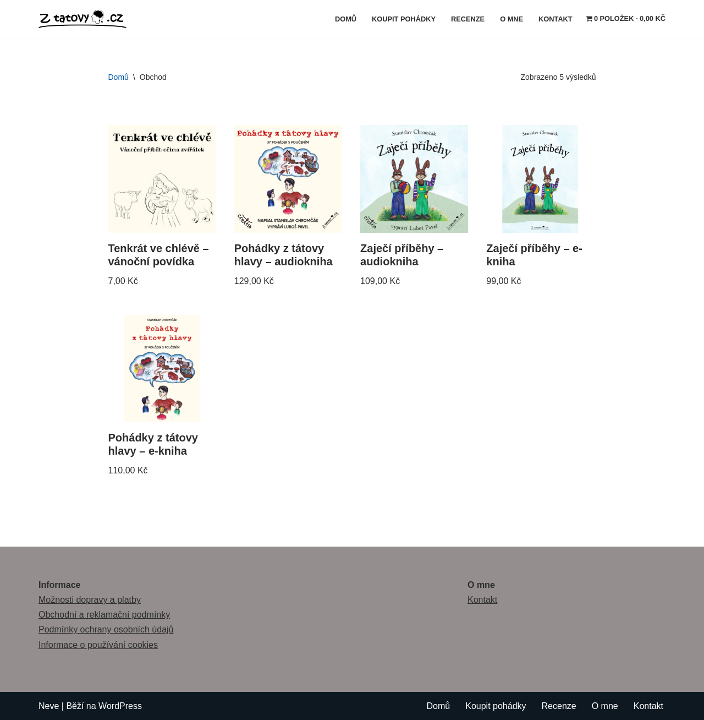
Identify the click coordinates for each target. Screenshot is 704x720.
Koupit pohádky (404, 19)
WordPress (120, 706)
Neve (48, 706)
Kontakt (555, 19)
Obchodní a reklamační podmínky (104, 614)
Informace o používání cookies (98, 645)
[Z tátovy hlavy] (85, 19)
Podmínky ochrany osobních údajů (105, 629)
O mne (511, 19)
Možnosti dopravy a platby (89, 599)
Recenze (468, 19)
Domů (345, 19)
